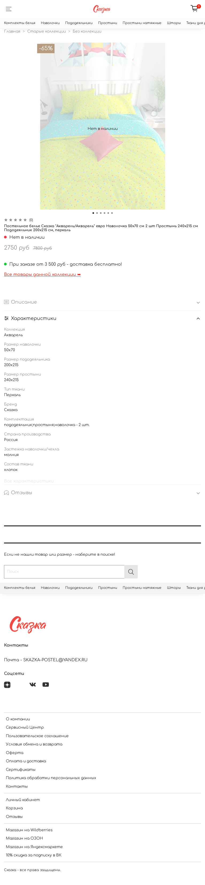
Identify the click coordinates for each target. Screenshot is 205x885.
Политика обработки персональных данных (51, 778)
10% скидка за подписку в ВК (33, 855)
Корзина (14, 808)
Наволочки (50, 23)
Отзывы (14, 817)
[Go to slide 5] (108, 213)
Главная (12, 31)
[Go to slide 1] (93, 213)
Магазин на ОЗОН (24, 838)
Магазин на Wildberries (29, 830)
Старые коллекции (46, 31)
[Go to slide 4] (104, 213)
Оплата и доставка (26, 761)
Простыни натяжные (142, 23)
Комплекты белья (19, 23)
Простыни (107, 23)
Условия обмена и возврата (34, 744)
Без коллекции (87, 31)
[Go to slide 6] (112, 213)
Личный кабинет (23, 800)
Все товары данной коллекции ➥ (42, 274)
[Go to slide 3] (101, 213)
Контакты (17, 786)
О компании (18, 719)
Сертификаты (21, 770)
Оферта (14, 753)
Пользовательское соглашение (37, 736)
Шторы (174, 23)
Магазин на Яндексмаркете (34, 847)
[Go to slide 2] (97, 213)
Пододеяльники (78, 23)
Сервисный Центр (25, 727)
